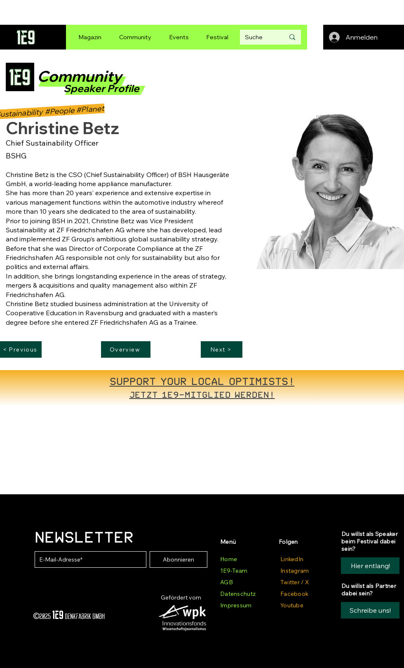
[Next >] (221, 349)
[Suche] (258, 37)
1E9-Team (233, 570)
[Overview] (125, 349)
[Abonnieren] (178, 559)
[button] (370, 610)
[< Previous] (21, 349)
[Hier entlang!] (370, 565)
